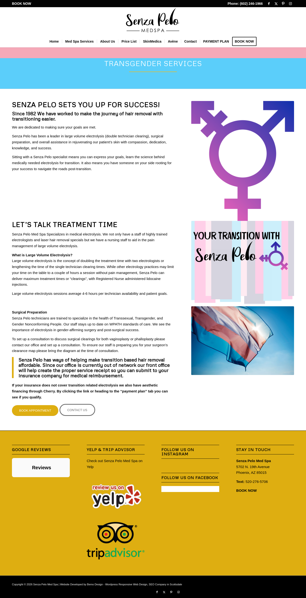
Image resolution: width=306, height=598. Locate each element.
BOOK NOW (21, 4)
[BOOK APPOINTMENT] (35, 410)
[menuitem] (21, 3)
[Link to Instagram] (290, 3)
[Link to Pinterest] (283, 3)
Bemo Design (95, 584)
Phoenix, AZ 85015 (251, 472)
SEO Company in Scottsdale (165, 584)
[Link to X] (276, 3)
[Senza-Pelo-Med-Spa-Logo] (153, 21)
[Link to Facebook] (268, 3)
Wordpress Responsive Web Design (126, 584)
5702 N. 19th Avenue (253, 467)
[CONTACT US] (77, 410)
